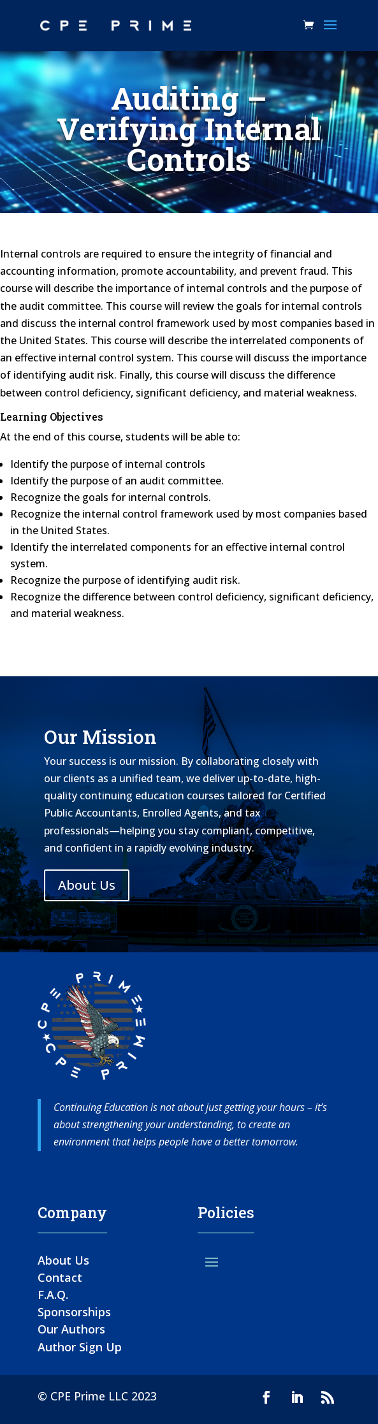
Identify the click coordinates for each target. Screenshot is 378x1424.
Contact (60, 1277)
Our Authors (71, 1329)
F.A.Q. (53, 1294)
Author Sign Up (80, 1347)
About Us (86, 885)
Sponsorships (74, 1311)
